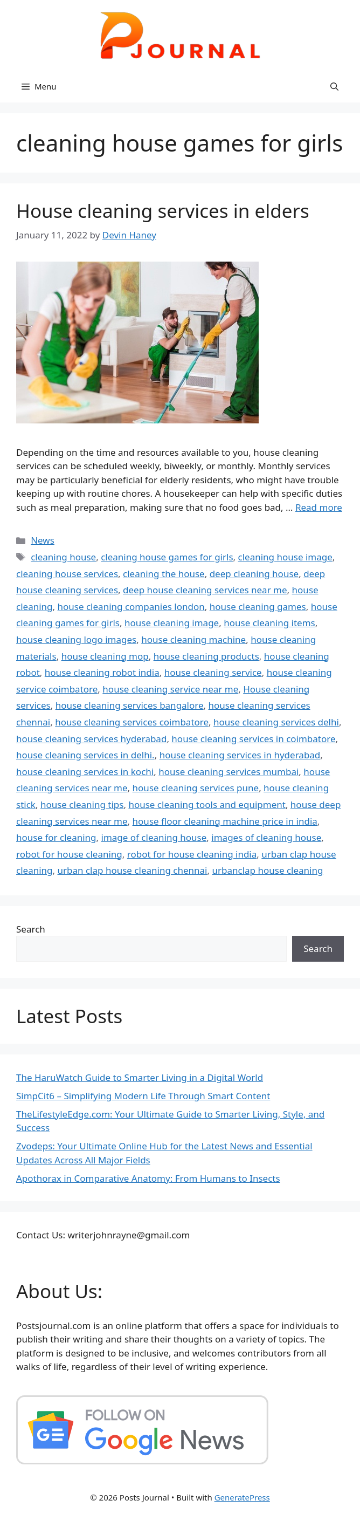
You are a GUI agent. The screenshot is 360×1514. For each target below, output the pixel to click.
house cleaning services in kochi (85, 771)
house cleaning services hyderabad (91, 738)
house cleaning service (213, 672)
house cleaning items (269, 622)
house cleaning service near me (170, 689)
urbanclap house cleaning (267, 870)
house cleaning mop (105, 656)
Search (30, 929)
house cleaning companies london (131, 606)
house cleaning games (258, 606)
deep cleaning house (254, 573)
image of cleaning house (154, 837)
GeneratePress (242, 1497)
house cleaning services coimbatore (132, 722)
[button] (334, 86)
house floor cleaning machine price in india (225, 821)
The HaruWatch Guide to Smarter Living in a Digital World (139, 1077)
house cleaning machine (193, 639)
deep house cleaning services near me (205, 590)
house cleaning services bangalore (130, 705)
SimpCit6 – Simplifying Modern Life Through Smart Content (143, 1096)
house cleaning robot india (102, 672)
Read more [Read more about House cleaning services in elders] (318, 507)
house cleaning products (206, 656)
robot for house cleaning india (192, 854)
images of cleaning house (266, 837)
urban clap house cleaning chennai (132, 870)
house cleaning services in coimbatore (253, 738)
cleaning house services (67, 573)
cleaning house (63, 557)
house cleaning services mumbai (228, 771)
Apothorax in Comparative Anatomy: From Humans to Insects (148, 1178)
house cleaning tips (82, 804)
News (42, 540)
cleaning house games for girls (167, 557)
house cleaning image (171, 622)
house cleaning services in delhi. (85, 755)
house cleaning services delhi (276, 722)
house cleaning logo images (76, 639)
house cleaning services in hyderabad (240, 755)
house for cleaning (56, 837)
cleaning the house (164, 573)
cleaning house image (285, 557)
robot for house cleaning (69, 854)
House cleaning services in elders (162, 210)
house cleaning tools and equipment (206, 804)
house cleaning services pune (196, 788)
